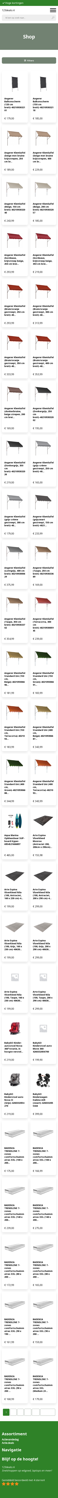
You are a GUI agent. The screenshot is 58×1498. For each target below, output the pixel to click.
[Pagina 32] (36, 1412)
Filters (29, 60)
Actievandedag (10, 1439)
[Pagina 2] (13, 1412)
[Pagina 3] (20, 1412)
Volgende (48, 1412)
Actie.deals (8, 1443)
